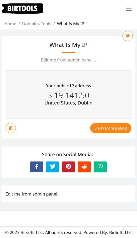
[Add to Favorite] (127, 36)
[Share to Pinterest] (68, 166)
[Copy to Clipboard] (11, 128)
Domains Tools (36, 24)
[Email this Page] (100, 166)
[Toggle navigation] (128, 8)
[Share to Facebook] (36, 166)
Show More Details (111, 128)
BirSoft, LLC (120, 232)
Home (10, 24)
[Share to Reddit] (84, 166)
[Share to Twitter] (52, 166)
